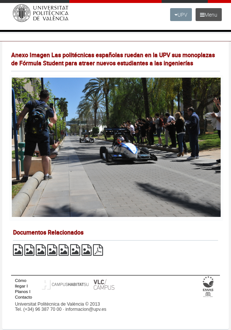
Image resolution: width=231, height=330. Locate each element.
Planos (21, 291)
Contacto (23, 297)
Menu (208, 14)
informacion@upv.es (85, 309)
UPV (181, 14)
